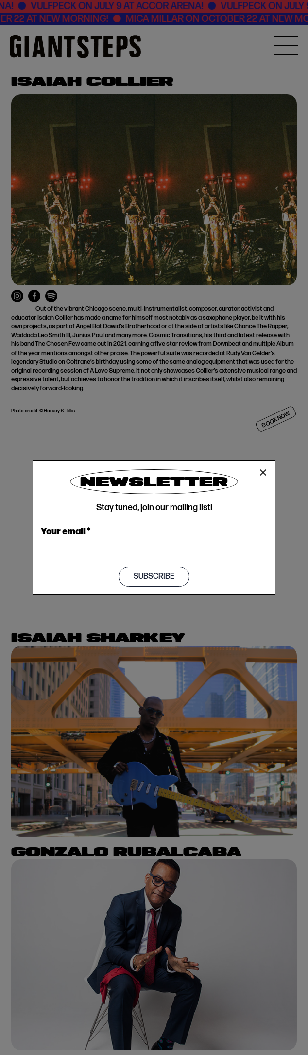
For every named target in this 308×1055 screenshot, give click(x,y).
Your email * (66, 530)
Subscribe (154, 576)
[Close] (263, 473)
